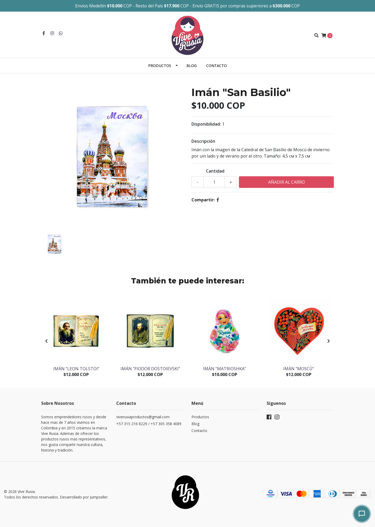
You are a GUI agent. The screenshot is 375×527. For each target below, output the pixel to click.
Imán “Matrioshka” (224, 369)
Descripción (203, 141)
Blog (191, 65)
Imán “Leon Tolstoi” (76, 369)
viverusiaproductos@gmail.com (143, 416)
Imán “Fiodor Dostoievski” (150, 369)
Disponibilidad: (206, 124)
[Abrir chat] (362, 514)
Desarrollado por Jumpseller (84, 497)
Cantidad (215, 171)
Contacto (216, 65)
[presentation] (46, 341)
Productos (159, 65)
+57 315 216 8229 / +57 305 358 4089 (148, 423)
